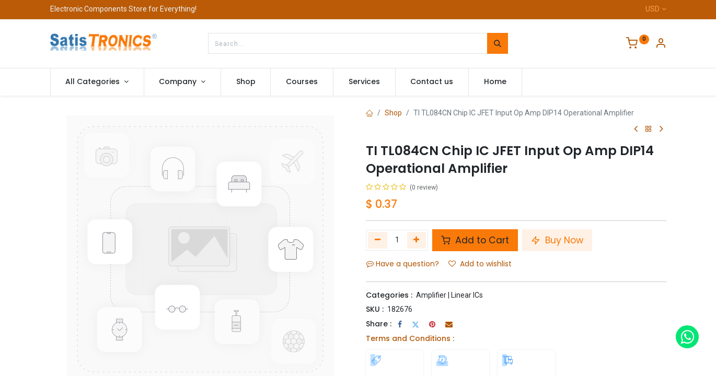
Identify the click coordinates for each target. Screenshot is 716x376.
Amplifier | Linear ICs (449, 295)
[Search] (497, 43)
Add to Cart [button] (475, 240)
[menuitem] (246, 82)
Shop (393, 113)
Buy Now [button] (557, 240)
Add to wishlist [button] (480, 263)
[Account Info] (660, 44)
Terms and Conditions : (410, 338)
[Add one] (416, 240)
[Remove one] (377, 240)
